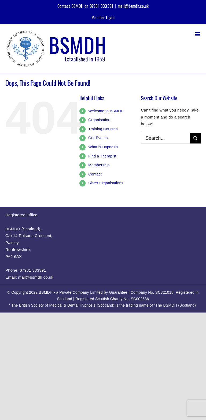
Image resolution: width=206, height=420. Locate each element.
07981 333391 (33, 270)
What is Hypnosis (103, 147)
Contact (95, 174)
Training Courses (103, 129)
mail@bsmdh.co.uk (133, 6)
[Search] (195, 138)
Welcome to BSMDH (106, 111)
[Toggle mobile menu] (198, 34)
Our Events (98, 138)
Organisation (99, 120)
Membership (98, 165)
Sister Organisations (105, 183)
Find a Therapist (102, 156)
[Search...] (165, 138)
